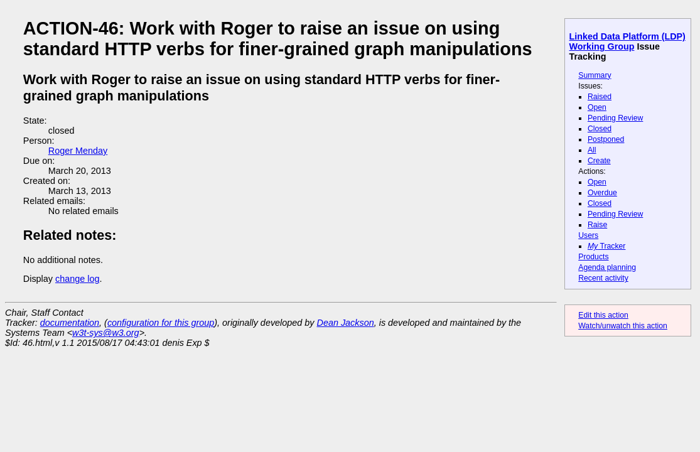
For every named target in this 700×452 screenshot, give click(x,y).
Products (593, 256)
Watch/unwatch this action (622, 325)
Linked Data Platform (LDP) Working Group (627, 41)
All (592, 150)
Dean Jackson (345, 323)
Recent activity (603, 278)
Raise (597, 224)
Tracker (607, 246)
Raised (599, 96)
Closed (599, 128)
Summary (594, 75)
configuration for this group (160, 323)
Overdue (602, 192)
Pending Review (615, 118)
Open (597, 107)
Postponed (606, 139)
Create (599, 160)
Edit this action (603, 315)
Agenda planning (607, 267)
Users (588, 235)
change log (77, 279)
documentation (69, 323)
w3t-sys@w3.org (105, 333)
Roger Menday (77, 151)
